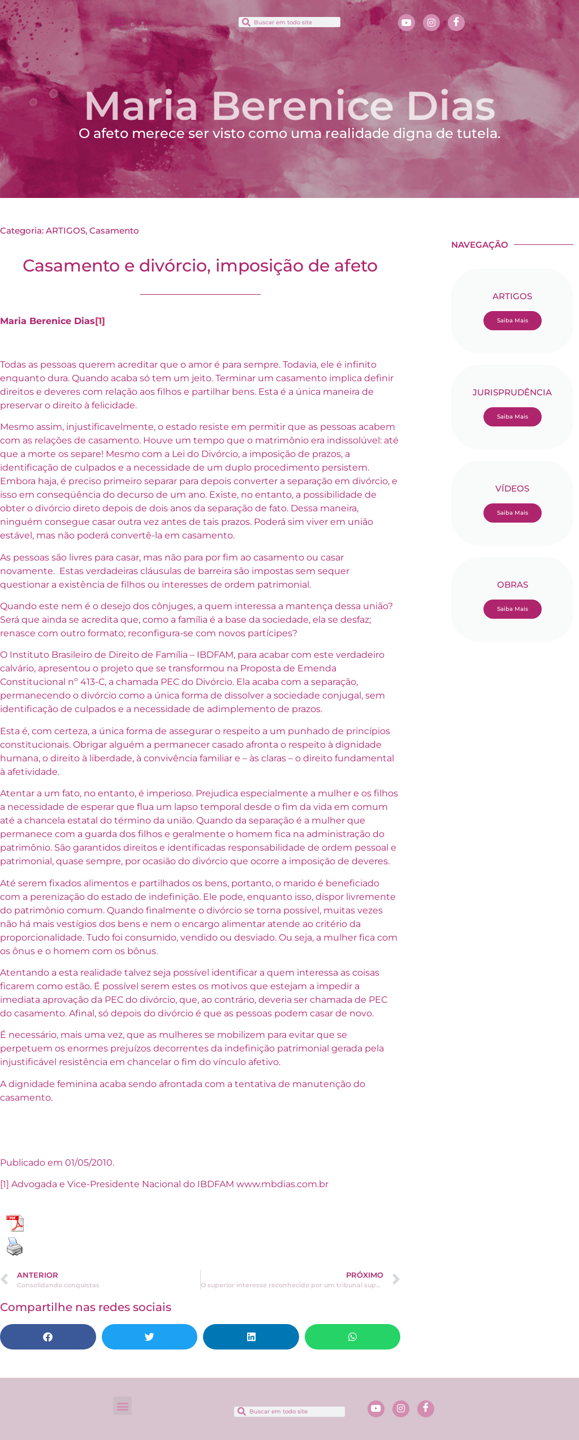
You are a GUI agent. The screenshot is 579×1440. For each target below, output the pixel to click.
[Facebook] (456, 22)
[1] (100, 321)
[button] (119, 20)
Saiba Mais (512, 320)
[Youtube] (406, 22)
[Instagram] (431, 22)
